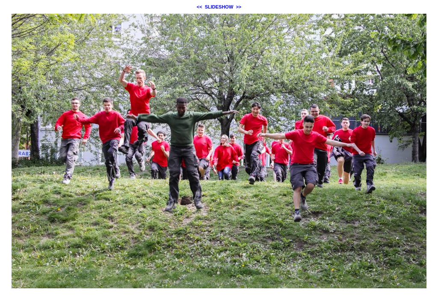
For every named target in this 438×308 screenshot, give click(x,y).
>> (238, 6)
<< (199, 6)
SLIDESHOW (219, 6)
